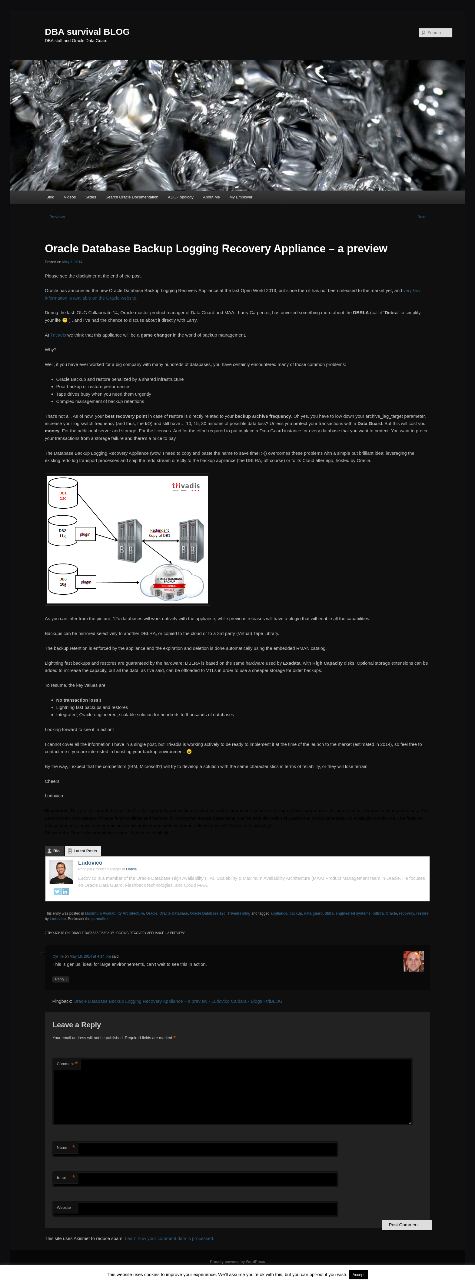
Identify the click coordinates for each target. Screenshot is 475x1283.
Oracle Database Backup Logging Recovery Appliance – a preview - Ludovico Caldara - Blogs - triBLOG (177, 1001)
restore (422, 913)
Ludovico (90, 863)
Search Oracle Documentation (132, 197)
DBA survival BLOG (87, 32)
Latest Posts (85, 851)
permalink (99, 919)
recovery (406, 913)
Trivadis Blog (239, 913)
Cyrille (58, 956)
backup (295, 913)
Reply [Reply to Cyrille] (61, 979)
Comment (67, 1064)
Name (66, 1147)
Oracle (151, 913)
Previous (55, 217)
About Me (211, 197)
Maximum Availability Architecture (114, 913)
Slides (90, 197)
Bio (56, 851)
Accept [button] (359, 1274)
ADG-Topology (181, 197)
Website (64, 1207)
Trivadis (58, 334)
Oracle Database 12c (207, 913)
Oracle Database (173, 913)
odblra (378, 913)
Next (424, 217)
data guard (313, 913)
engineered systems (353, 913)
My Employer (241, 197)
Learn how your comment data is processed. (169, 1238)
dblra (329, 913)
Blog (50, 197)
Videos (70, 197)
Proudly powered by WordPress (237, 1262)
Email (66, 1177)
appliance (279, 913)
